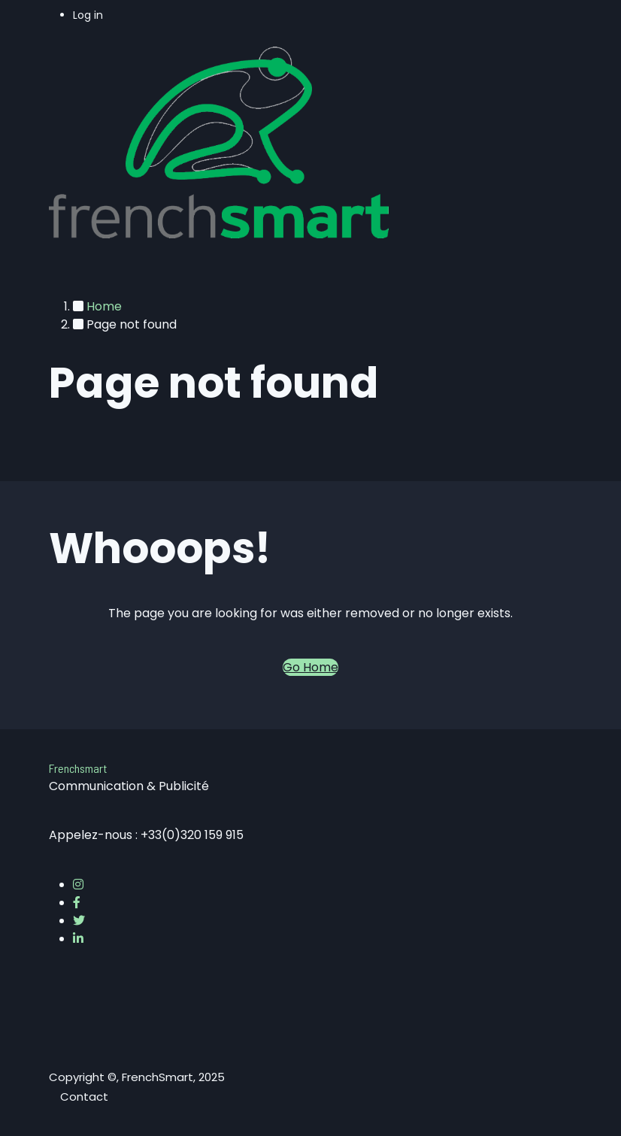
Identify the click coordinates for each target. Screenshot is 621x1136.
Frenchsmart (78, 768)
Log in (88, 15)
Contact (84, 1096)
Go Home (310, 667)
